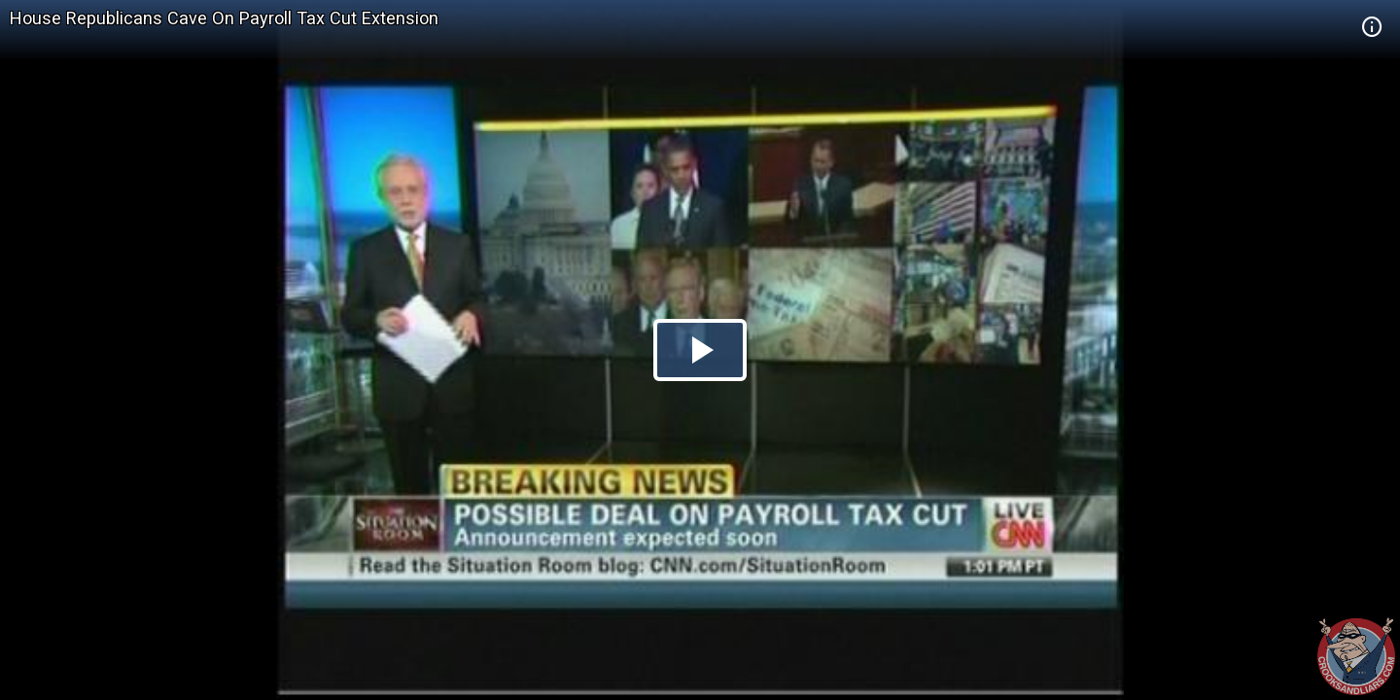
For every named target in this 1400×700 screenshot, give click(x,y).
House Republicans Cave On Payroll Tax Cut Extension (224, 18)
